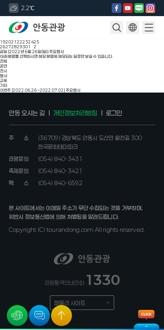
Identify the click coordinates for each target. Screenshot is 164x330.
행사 (3, 75)
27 (8, 46)
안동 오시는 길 (27, 113)
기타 (3, 85)
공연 (3, 66)
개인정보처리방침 (75, 113)
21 (14, 41)
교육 (3, 80)
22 (20, 41)
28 (14, 46)
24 (31, 41)
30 (25, 46)
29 (20, 46)
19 (3, 41)
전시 (3, 70)
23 (25, 41)
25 (36, 41)
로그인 (114, 113)
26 (3, 46)
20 (8, 41)
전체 (3, 61)
